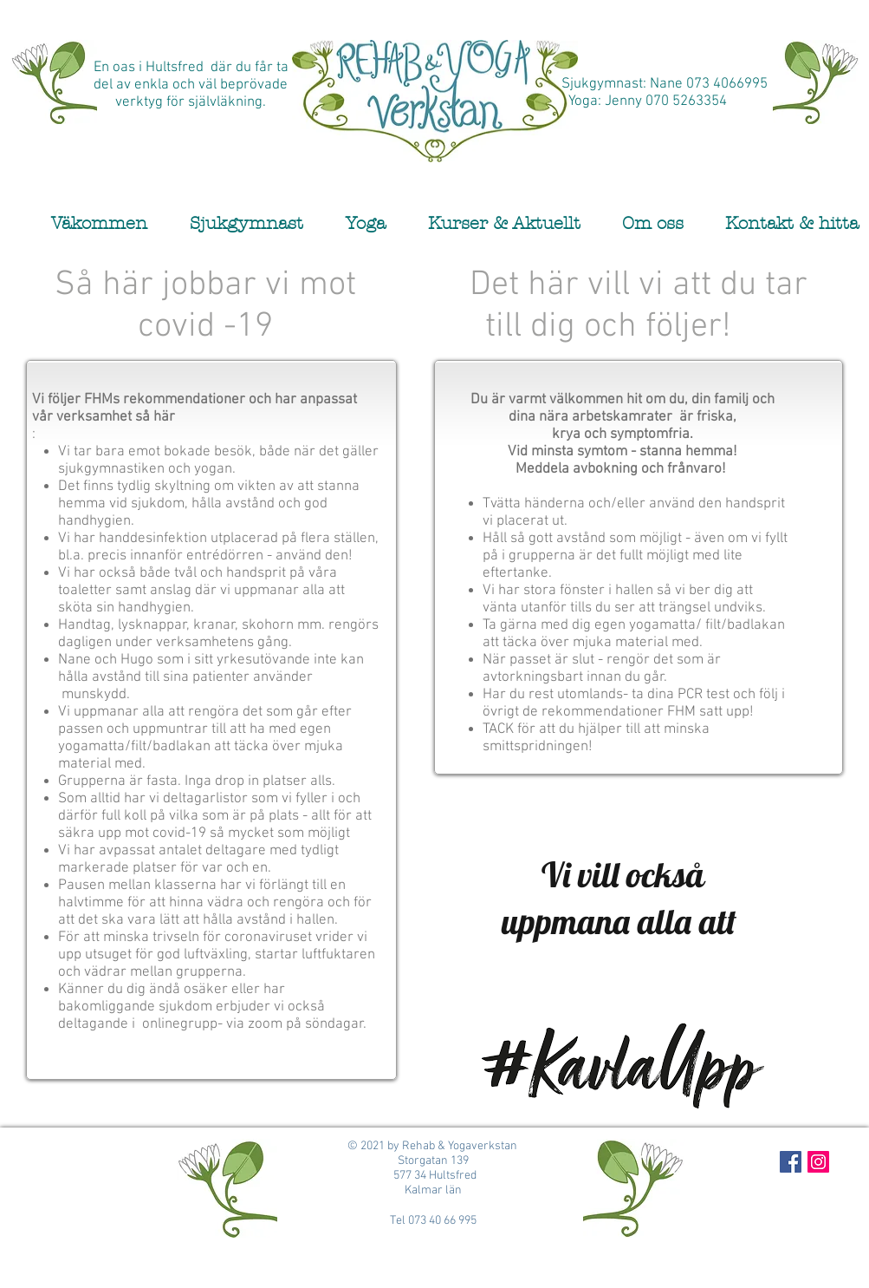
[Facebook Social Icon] (790, 1162)
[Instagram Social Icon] (818, 1162)
